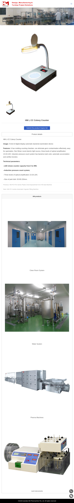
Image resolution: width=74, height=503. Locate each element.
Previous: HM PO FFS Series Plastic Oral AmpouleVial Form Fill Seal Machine (27, 185)
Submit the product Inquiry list (37, 128)
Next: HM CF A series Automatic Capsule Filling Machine (20, 189)
